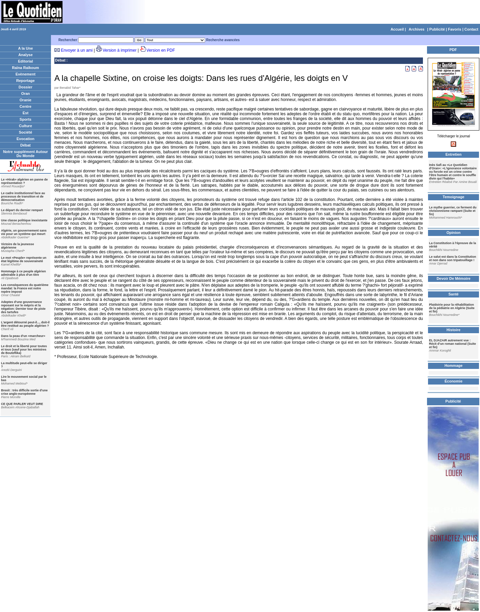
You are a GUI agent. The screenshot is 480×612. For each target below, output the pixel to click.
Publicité (437, 29)
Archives (416, 29)
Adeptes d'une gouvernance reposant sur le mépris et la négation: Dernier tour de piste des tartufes (23, 307)
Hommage (453, 365)
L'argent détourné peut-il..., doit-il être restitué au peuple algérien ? (25, 324)
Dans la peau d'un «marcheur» (23, 336)
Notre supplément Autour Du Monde (25, 154)
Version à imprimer (120, 50)
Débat (25, 145)
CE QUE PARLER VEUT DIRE (22, 404)
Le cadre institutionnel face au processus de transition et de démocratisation (23, 196)
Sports (26, 119)
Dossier (25, 87)
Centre (26, 106)
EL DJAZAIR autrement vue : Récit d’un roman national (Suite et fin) (452, 344)
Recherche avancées (223, 40)
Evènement (26, 74)
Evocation (26, 139)
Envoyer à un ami (76, 50)
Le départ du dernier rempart (22, 210)
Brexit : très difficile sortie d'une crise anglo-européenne (24, 392)
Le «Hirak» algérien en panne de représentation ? (24, 181)
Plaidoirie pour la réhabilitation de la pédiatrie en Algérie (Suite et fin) (452, 308)
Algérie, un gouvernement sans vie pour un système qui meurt (24, 232)
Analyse (25, 55)
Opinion (453, 233)
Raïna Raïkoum (25, 68)
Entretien (453, 154)
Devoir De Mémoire (453, 278)
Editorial (25, 61)
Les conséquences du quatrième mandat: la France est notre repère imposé (25, 288)
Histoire (454, 330)
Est (25, 113)
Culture (25, 126)
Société (25, 132)
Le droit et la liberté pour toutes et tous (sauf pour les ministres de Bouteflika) (24, 349)
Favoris (454, 29)
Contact (471, 29)
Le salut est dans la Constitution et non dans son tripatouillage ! (452, 258)
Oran (25, 93)
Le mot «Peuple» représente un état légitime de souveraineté (24, 259)
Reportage (25, 81)
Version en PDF (160, 50)
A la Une (25, 48)
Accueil (397, 29)
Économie (454, 381)
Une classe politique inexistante (24, 220)
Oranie (26, 100)
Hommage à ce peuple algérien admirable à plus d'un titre (23, 273)
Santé (453, 294)
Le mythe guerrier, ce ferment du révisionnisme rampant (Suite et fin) (453, 211)
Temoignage (453, 197)
